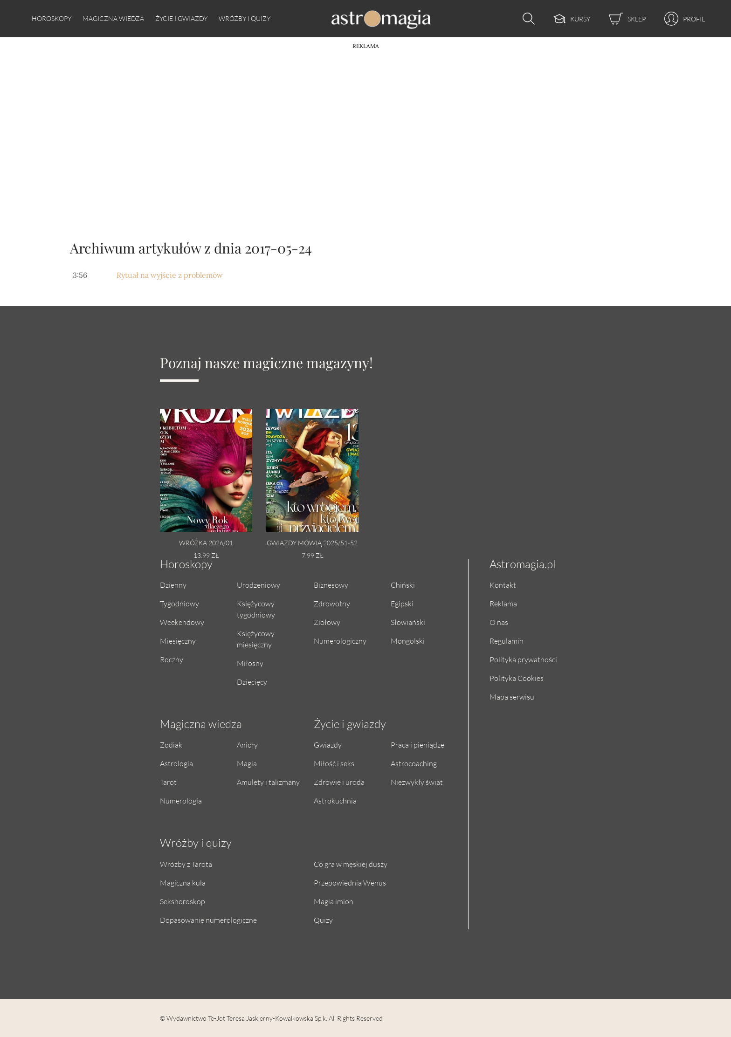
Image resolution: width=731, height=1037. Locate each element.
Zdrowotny (332, 603)
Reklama (503, 603)
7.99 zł (312, 555)
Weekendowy (182, 622)
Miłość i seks (334, 763)
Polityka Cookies (517, 677)
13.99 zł (206, 555)
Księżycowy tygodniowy (256, 609)
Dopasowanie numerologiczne (208, 919)
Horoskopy (51, 18)
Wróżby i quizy (244, 18)
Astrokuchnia (335, 800)
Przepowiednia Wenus (350, 882)
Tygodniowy (179, 603)
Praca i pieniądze (417, 744)
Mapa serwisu (512, 696)
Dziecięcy (252, 681)
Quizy (323, 919)
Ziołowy (327, 622)
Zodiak (171, 744)
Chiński (403, 584)
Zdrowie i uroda (339, 781)
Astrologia (176, 763)
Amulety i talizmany (268, 781)
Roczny (171, 659)
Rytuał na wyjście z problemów (170, 275)
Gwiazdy (328, 744)
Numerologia (181, 800)
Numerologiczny (340, 640)
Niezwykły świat (417, 781)
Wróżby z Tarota (186, 863)
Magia (247, 763)
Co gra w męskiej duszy (350, 863)
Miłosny (250, 663)
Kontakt (503, 584)
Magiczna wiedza (113, 18)
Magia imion (333, 901)
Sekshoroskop (182, 901)
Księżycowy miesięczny (256, 639)
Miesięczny (178, 640)
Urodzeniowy (258, 584)
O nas (499, 622)
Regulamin (507, 640)
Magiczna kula (183, 882)
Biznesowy (331, 584)
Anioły (247, 744)
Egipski (402, 603)
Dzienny (173, 584)
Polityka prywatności (523, 659)
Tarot (168, 781)
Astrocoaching (414, 763)
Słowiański (408, 622)
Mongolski (408, 640)
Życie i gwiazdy (181, 18)
